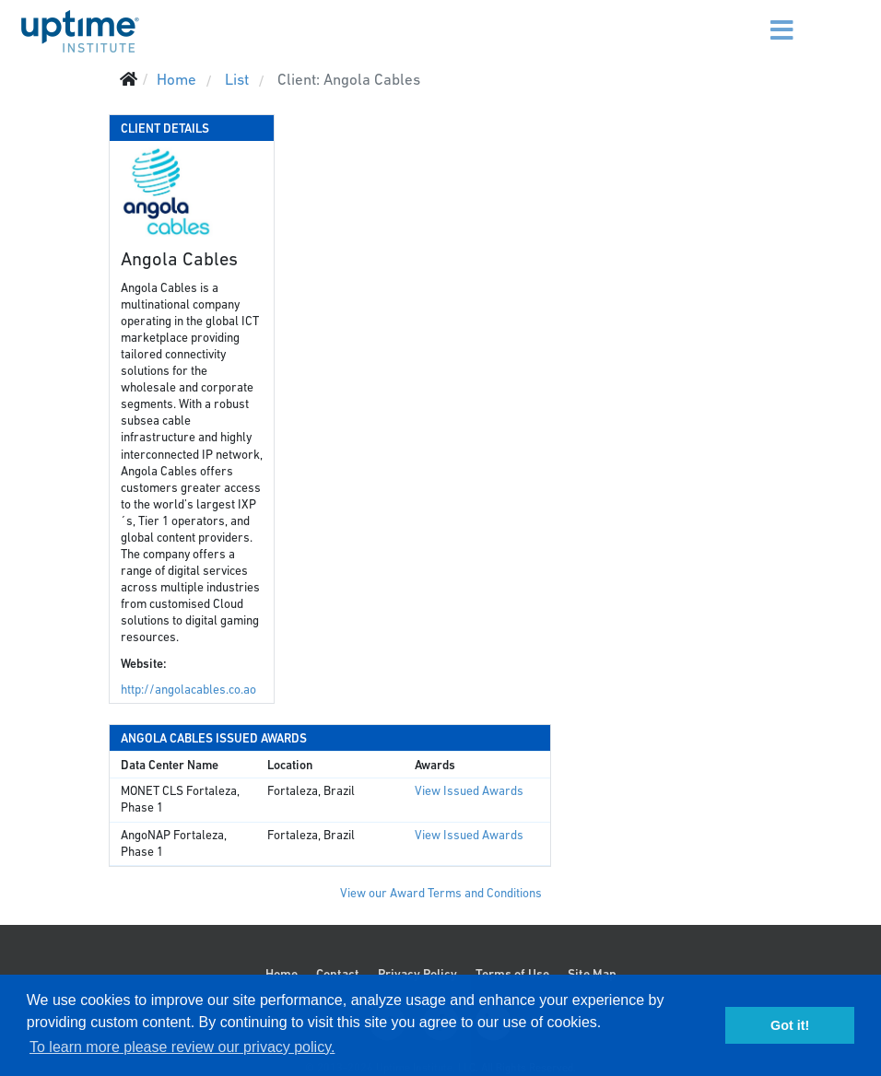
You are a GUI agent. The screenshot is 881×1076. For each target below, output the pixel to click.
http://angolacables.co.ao (188, 689)
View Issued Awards (469, 791)
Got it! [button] (789, 1025)
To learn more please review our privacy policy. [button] (182, 1047)
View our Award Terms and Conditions (441, 893)
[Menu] (765, 18)
